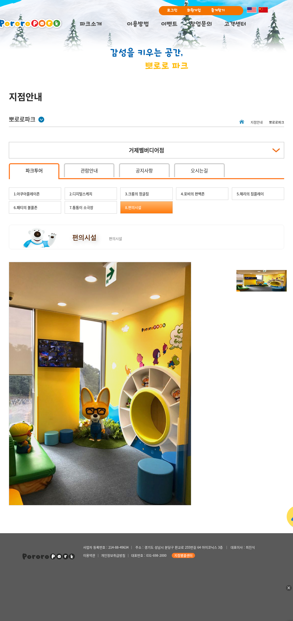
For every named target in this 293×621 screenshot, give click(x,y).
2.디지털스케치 (80, 194)
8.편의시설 (133, 207)
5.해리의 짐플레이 (250, 194)
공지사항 (144, 170)
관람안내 (89, 170)
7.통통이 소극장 (81, 207)
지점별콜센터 (183, 555)
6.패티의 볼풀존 (25, 207)
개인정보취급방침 (113, 555)
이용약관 (89, 555)
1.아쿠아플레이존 (27, 194)
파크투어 (34, 170)
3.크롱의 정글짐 (137, 194)
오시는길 (199, 170)
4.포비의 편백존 (193, 194)
